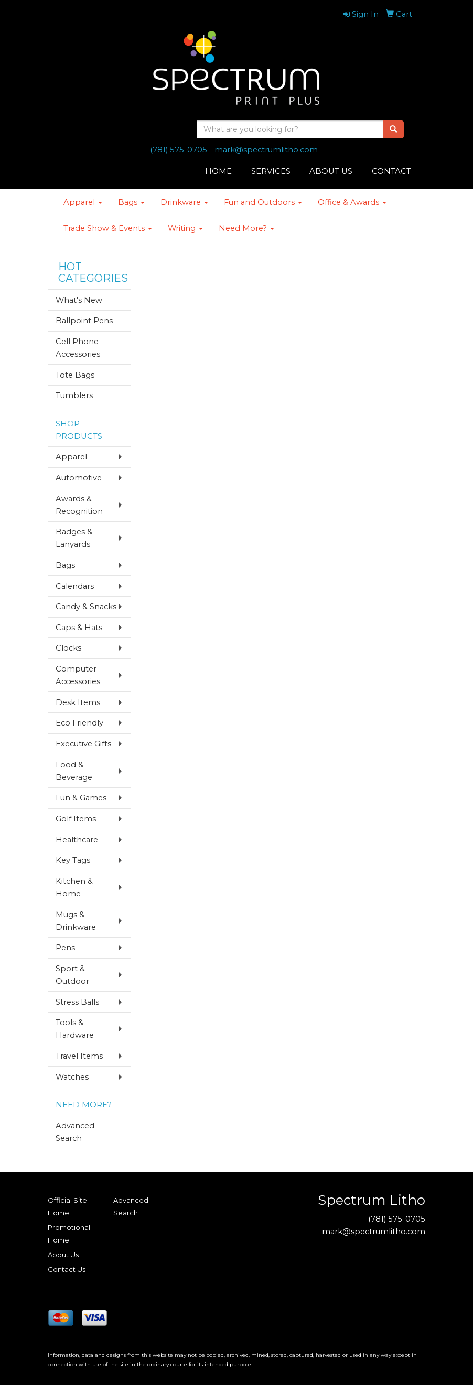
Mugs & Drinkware (76, 921)
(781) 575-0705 (178, 150)
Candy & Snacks (86, 606)
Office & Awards (352, 202)
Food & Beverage (74, 771)
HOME (218, 171)
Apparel (82, 202)
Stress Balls (77, 1002)
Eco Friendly (79, 723)
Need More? (246, 228)
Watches (72, 1077)
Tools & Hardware (75, 1029)
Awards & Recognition (79, 505)
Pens (65, 947)
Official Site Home (67, 1206)
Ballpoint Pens (84, 320)
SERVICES (271, 171)
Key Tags (73, 860)
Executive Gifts (83, 744)
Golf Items (76, 818)
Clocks (68, 648)
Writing (185, 228)
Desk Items (78, 702)
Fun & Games (81, 798)
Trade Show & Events (107, 228)
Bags (131, 202)
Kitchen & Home (74, 887)
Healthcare (77, 839)
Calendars (75, 586)
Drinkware (184, 202)
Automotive (79, 477)
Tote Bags (75, 375)
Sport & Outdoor (72, 975)
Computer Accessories (78, 675)
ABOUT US (330, 171)
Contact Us (66, 1269)
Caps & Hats (79, 627)
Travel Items (79, 1056)
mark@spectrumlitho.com (266, 150)
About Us (63, 1254)
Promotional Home (69, 1233)
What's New (79, 300)
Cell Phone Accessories (78, 348)
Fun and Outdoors (263, 202)
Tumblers (74, 395)
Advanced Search (75, 1132)
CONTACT (391, 171)
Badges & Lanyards (74, 538)
